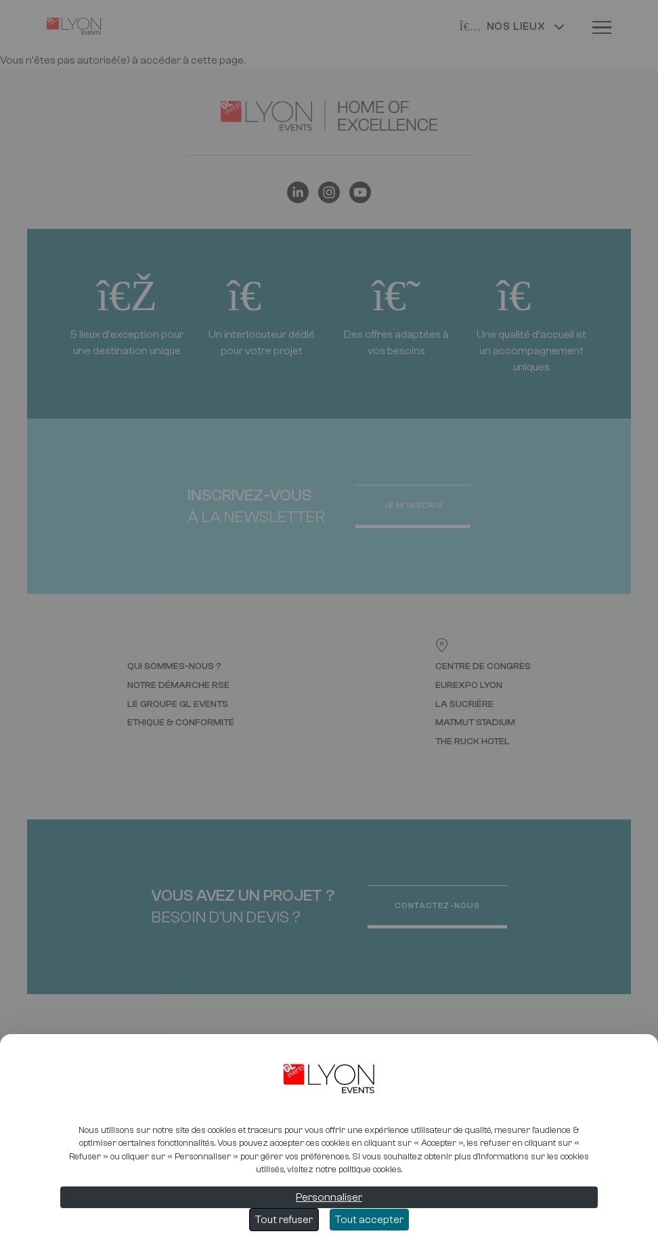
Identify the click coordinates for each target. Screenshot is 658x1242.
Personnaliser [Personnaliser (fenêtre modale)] (329, 1197)
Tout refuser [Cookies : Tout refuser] (284, 1220)
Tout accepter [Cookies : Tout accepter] (369, 1220)
